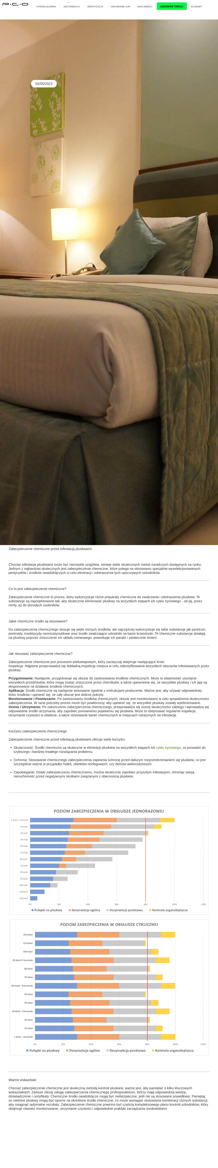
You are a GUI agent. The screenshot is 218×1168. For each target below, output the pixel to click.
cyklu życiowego (168, 747)
